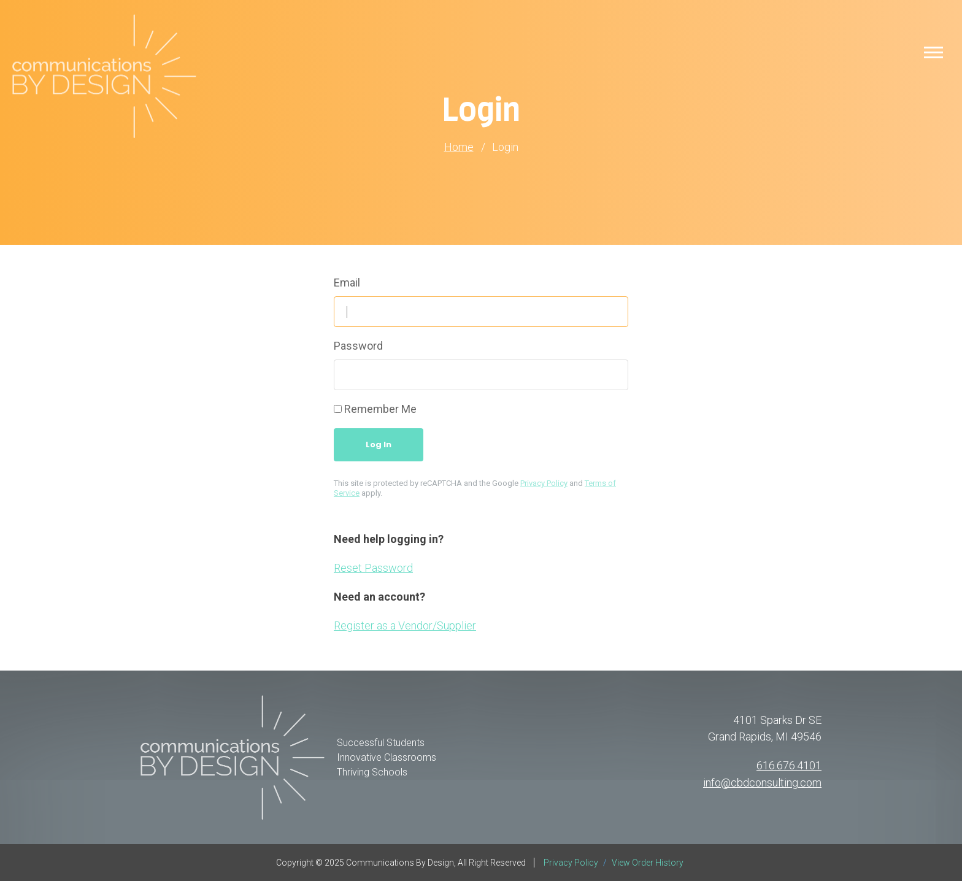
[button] (933, 52)
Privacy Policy (544, 483)
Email (347, 282)
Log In (378, 444)
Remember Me (380, 408)
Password (358, 345)
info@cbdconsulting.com (762, 782)
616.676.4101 (789, 766)
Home (459, 147)
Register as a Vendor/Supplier (405, 625)
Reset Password (373, 567)
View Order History (647, 863)
